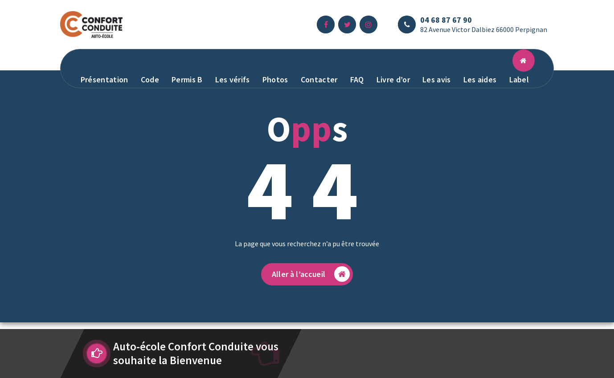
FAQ (357, 79)
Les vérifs (232, 79)
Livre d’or (393, 79)
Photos (275, 79)
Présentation (104, 79)
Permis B (187, 79)
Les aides (480, 79)
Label (519, 79)
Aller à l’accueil (311, 274)
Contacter (319, 79)
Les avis (436, 79)
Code (150, 79)
